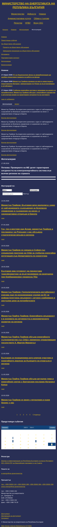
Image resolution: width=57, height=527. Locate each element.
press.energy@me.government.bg (13, 486)
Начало (5, 29)
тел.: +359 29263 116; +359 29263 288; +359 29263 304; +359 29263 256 (27, 484)
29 (20, 447)
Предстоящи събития (9, 40)
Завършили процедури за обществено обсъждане (21, 51)
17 (35, 441)
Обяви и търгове (41, 18)
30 (28, 447)
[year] (26, 427)
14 (12, 441)
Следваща (36, 415)
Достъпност (5, 514)
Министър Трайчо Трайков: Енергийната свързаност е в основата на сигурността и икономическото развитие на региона (28, 319)
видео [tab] (17, 104)
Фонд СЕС (38, 23)
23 (28, 444)
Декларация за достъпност (11, 516)
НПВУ (28, 23)
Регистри (18, 23)
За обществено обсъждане (11, 44)
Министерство (17, 14)
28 (12, 447)
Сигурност (5, 518)
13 (5, 441)
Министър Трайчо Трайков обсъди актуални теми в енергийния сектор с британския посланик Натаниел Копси (28, 382)
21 (12, 444)
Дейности (31, 14)
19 (51, 441)
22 (20, 444)
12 (51, 438)
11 (43, 438)
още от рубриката (7, 99)
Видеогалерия (6, 65)
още (2, 218)
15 (20, 441)
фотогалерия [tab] (7, 104)
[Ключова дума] (12, 194)
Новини (42, 14)
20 (5, 444)
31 (35, 447)
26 (51, 444)
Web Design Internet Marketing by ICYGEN (16, 526)
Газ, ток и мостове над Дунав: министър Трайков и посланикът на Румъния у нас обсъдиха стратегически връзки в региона (27, 232)
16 (28, 441)
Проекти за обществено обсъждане (16, 47)
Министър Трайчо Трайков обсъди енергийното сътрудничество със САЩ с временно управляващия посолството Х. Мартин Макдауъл (28, 340)
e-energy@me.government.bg (11, 473)
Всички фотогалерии (8, 118)
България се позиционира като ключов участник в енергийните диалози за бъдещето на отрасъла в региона (27, 361)
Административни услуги (19, 18)
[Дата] (7, 190)
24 (35, 444)
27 (5, 447)
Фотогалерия (24, 29)
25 (43, 444)
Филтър (26, 194)
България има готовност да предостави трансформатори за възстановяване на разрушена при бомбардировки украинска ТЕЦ (27, 274)
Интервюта (5, 54)
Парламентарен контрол (10, 58)
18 (43, 441)
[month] (32, 427)
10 (35, 438)
